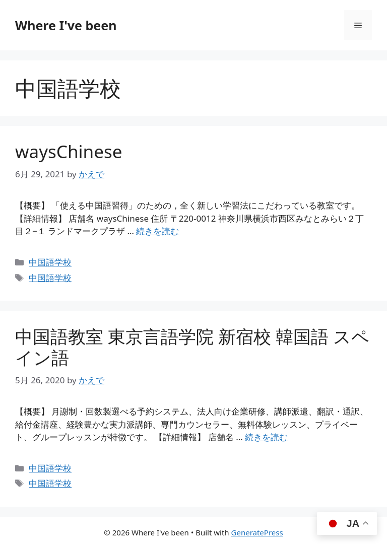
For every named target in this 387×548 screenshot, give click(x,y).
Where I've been (65, 25)
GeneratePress (257, 532)
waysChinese (68, 151)
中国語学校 (50, 262)
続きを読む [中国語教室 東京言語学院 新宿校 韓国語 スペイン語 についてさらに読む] (266, 437)
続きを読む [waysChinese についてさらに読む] (157, 231)
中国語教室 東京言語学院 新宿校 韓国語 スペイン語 (192, 346)
